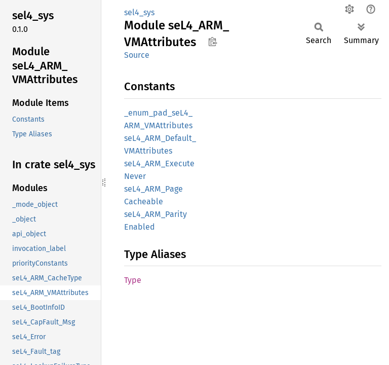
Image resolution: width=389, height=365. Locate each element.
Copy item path (212, 41)
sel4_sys (139, 12)
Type (132, 280)
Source (136, 55)
